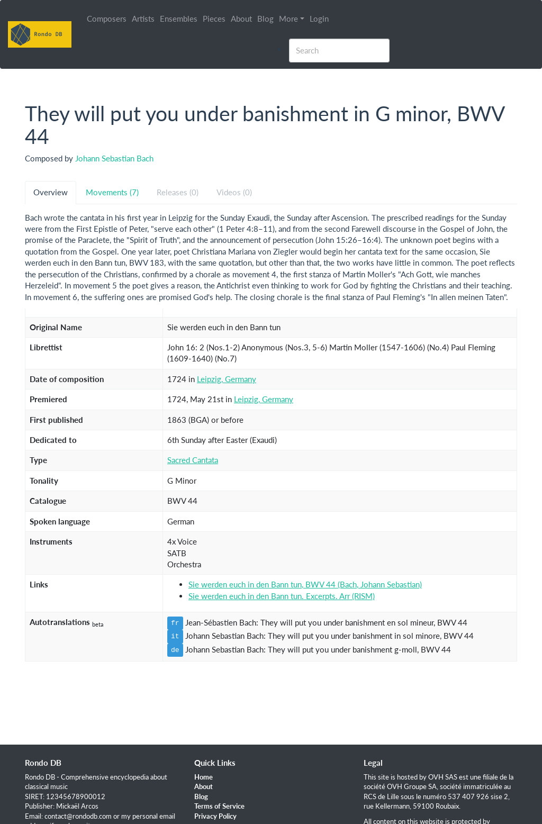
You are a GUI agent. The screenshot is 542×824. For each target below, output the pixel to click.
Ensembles (179, 18)
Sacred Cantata (192, 460)
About (241, 18)
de (175, 650)
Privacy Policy (215, 816)
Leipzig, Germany (226, 379)
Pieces (214, 18)
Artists (143, 18)
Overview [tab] (50, 192)
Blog (266, 18)
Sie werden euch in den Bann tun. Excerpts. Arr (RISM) (281, 596)
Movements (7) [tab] (112, 192)
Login (319, 18)
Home (203, 777)
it (175, 636)
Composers (107, 18)
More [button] (289, 18)
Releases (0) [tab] (177, 192)
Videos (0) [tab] (234, 192)
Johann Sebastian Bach (114, 158)
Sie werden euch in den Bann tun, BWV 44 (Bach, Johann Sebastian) (305, 584)
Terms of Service (219, 806)
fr (175, 623)
